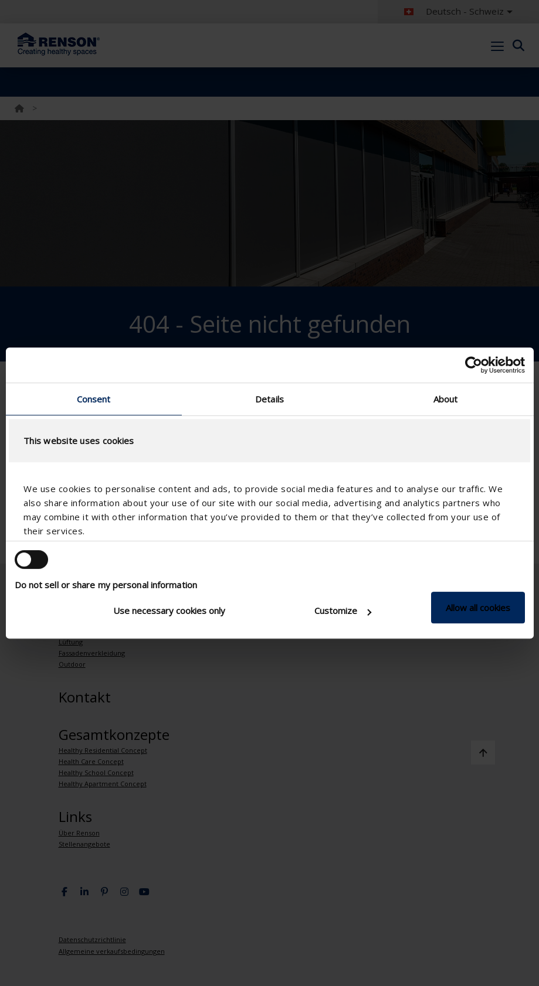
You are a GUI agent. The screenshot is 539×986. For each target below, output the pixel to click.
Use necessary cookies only (169, 610)
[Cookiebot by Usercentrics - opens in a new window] (473, 365)
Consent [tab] (94, 399)
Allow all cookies (478, 607)
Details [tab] (269, 399)
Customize (342, 610)
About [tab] (445, 399)
